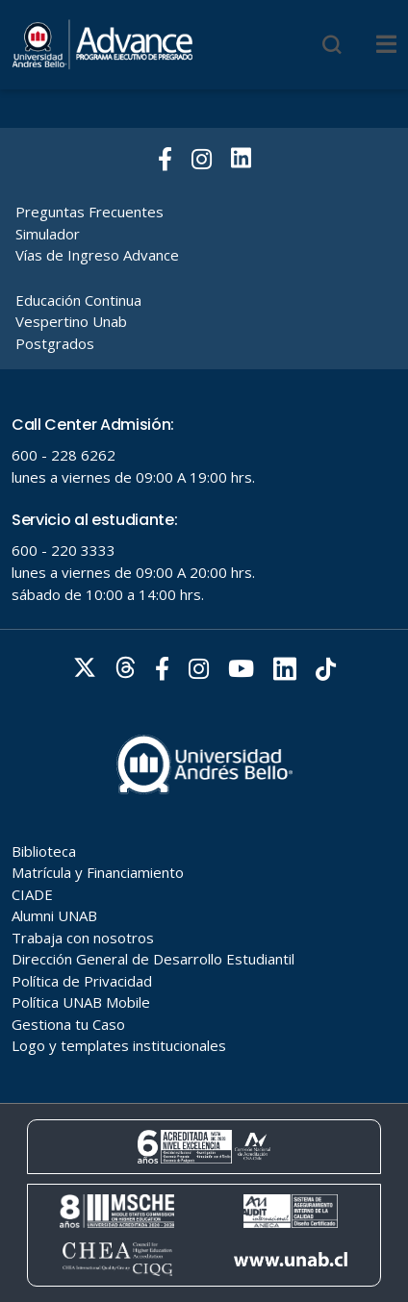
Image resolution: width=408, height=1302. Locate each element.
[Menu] (386, 44)
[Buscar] (332, 44)
